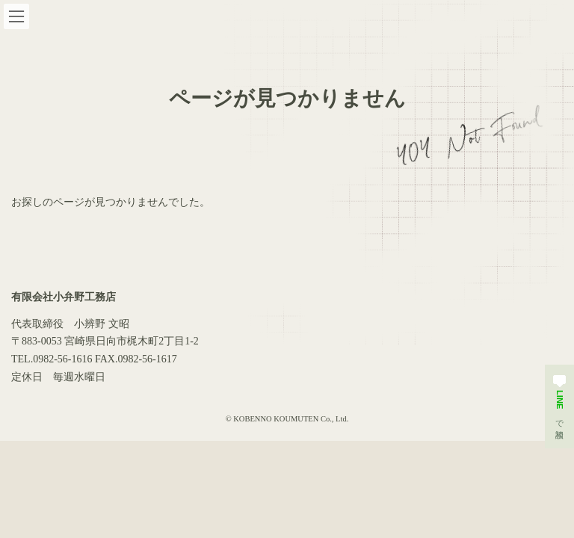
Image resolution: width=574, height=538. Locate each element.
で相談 (559, 399)
